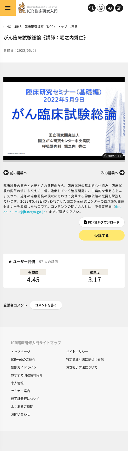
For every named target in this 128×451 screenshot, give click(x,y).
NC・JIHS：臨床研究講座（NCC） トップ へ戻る (42, 26)
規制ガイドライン (23, 367)
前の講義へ (18, 172)
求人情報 (17, 383)
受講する (101, 235)
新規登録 (119, 8)
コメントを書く (46, 305)
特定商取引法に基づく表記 (85, 359)
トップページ (20, 351)
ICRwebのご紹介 (23, 359)
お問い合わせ (20, 414)
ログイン (110, 8)
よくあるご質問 (22, 406)
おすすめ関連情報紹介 (27, 375)
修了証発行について (25, 398)
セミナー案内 (20, 391)
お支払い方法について (81, 367)
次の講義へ (109, 172)
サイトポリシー (77, 351)
